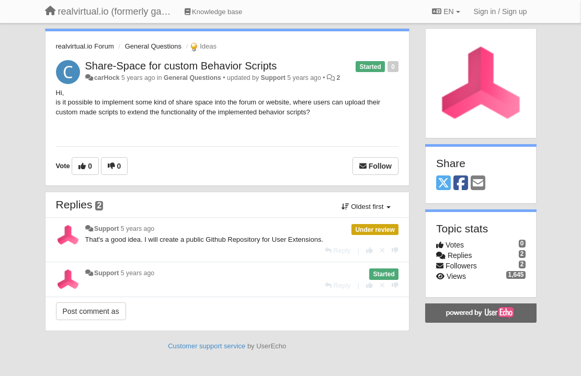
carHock (107, 77)
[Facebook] (460, 183)
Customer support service (206, 346)
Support (273, 77)
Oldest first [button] (366, 206)
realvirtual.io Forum (85, 46)
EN (446, 11)
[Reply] (338, 250)
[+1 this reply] (369, 250)
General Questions (153, 46)
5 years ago (138, 228)
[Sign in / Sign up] (500, 11)
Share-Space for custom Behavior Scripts (181, 66)
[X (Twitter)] (443, 183)
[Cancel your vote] (382, 250)
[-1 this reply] (395, 250)
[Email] (478, 183)
